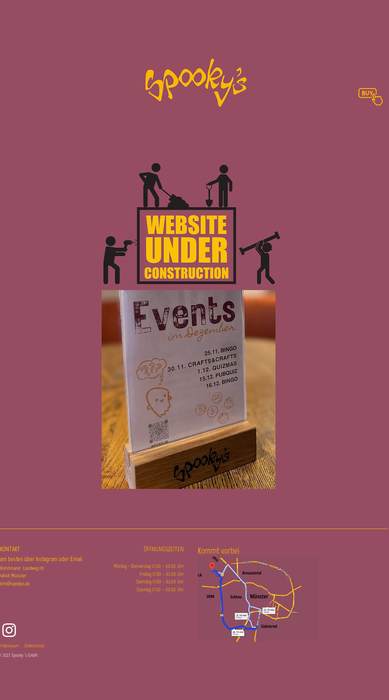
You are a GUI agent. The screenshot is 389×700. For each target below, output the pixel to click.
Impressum (9, 645)
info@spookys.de (14, 584)
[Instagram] (9, 630)
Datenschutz (34, 645)
